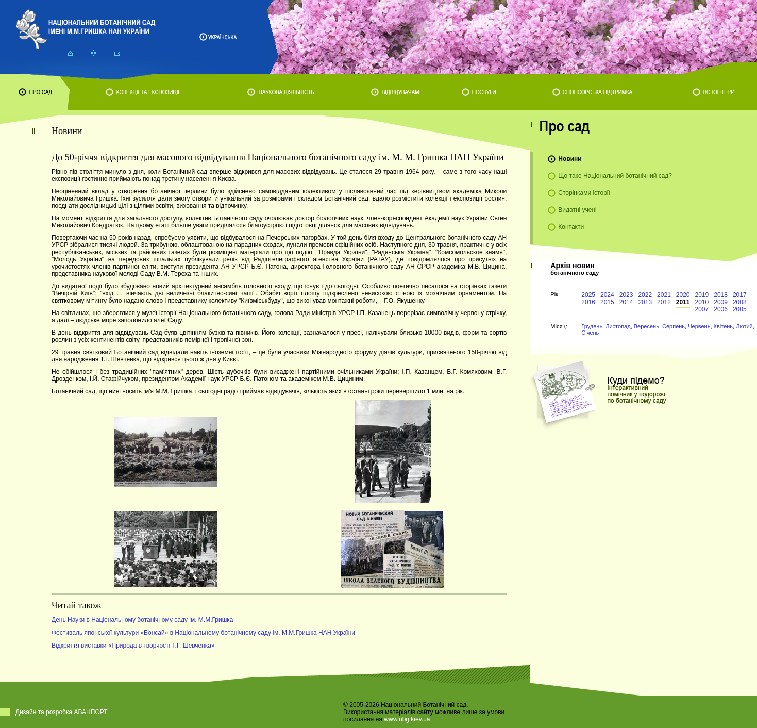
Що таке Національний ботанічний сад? (615, 175)
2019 (702, 295)
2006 (721, 309)
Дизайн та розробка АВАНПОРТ (61, 712)
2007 (702, 309)
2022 (645, 295)
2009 (721, 302)
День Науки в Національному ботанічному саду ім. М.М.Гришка (142, 619)
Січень (590, 332)
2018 (721, 295)
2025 (588, 295)
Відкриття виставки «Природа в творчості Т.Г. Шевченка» (133, 645)
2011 (683, 302)
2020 (683, 295)
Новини (569, 158)
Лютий (744, 326)
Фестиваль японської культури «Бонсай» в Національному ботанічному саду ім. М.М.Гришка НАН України (203, 632)
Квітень (723, 326)
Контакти (571, 226)
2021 (664, 295)
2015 (607, 302)
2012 (664, 302)
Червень (699, 326)
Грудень (591, 326)
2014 (626, 302)
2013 (645, 302)
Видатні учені (577, 209)
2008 (740, 302)
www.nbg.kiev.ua (407, 719)
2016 (588, 302)
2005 (740, 309)
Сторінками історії (584, 192)
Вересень (646, 326)
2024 (607, 295)
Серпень (673, 326)
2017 (740, 295)
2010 (702, 302)
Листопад (617, 326)
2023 (626, 295)
